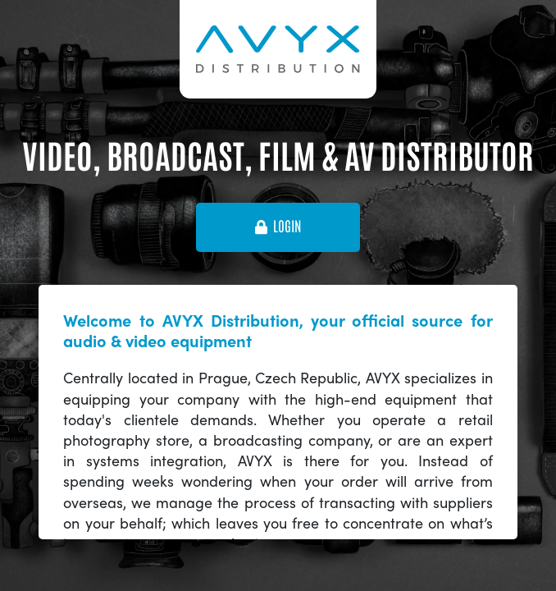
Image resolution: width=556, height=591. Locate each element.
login (278, 226)
